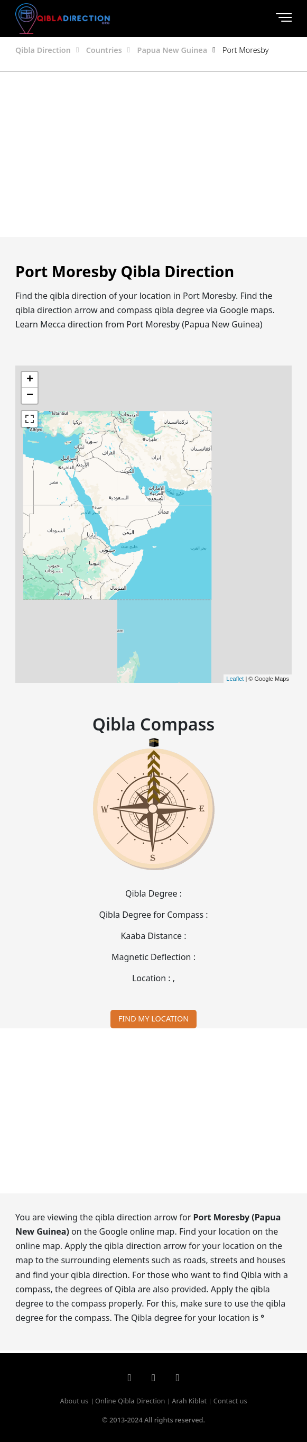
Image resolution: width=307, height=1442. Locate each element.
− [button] (29, 396)
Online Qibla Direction (130, 1401)
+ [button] (29, 380)
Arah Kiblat (189, 1401)
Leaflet (235, 679)
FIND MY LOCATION (153, 1019)
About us (74, 1401)
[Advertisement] (153, 154)
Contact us (230, 1401)
